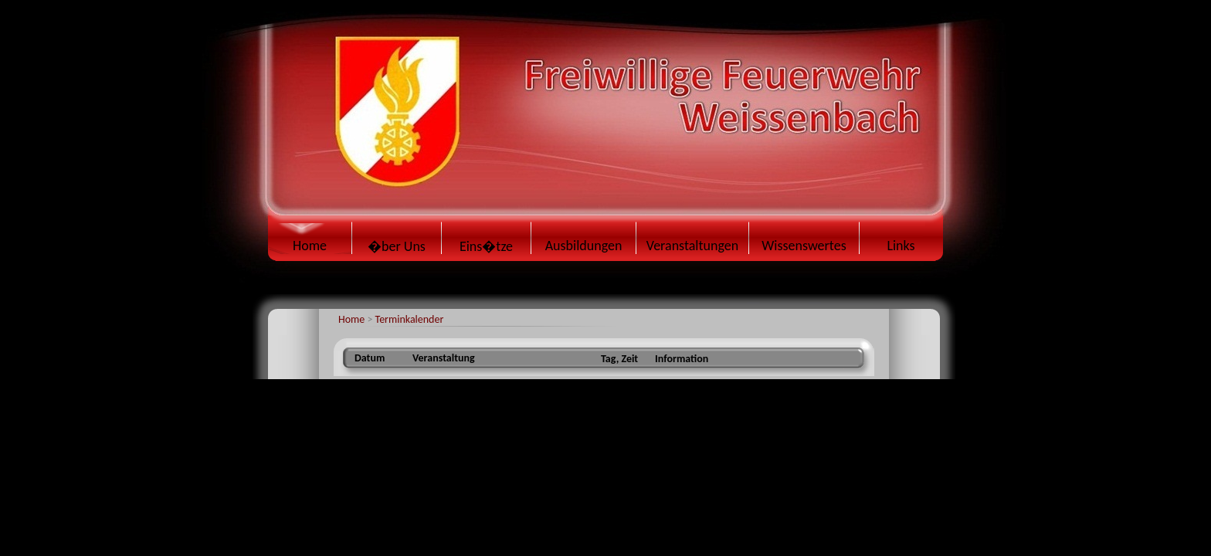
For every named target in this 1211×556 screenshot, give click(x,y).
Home (351, 319)
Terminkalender (409, 319)
